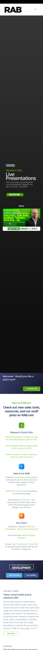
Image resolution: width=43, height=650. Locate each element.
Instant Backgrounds (22, 477)
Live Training (31, 575)
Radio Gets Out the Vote (16, 491)
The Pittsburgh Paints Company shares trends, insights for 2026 (21, 446)
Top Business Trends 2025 (27, 544)
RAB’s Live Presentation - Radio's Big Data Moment (21, 527)
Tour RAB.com (31, 389)
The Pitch (26, 500)
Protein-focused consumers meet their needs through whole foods (21, 455)
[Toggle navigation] (35, 9)
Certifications (14, 575)
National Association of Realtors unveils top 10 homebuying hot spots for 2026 (21, 438)
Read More (11, 634)
